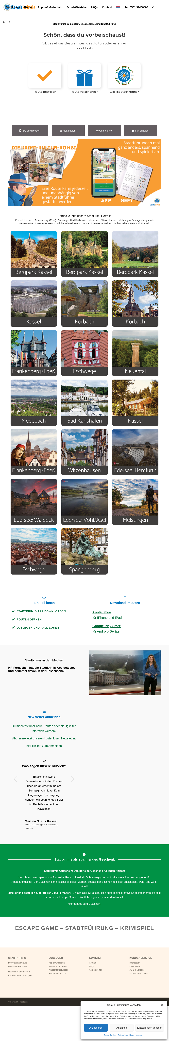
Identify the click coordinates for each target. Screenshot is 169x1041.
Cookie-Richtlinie (110, 1035)
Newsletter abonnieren (19, 1011)
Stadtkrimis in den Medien (44, 700)
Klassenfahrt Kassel (58, 1009)
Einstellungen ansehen (149, 1027)
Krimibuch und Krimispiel (20, 1015)
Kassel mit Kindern (58, 1006)
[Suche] (153, 7)
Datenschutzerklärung (126, 1035)
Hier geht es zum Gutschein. (84, 943)
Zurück (16, 819)
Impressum (140, 1035)
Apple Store (101, 652)
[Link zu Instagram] (4, 22)
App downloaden (57, 1002)
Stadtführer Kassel (57, 1013)
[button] (162, 1005)
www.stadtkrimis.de (17, 1006)
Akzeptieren (95, 1027)
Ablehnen (121, 1027)
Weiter (72, 819)
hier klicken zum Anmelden (44, 785)
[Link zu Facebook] (9, 22)
